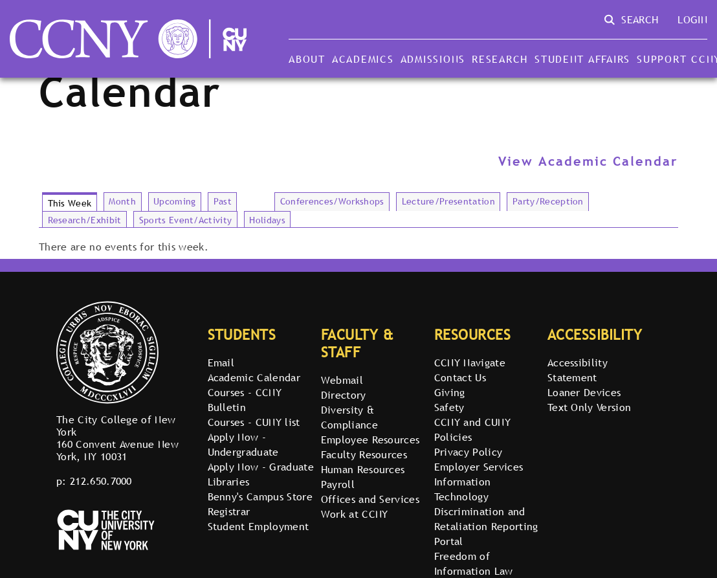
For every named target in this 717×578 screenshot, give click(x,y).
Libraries (229, 481)
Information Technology (462, 489)
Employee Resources (370, 439)
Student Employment (258, 526)
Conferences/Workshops (332, 201)
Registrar (229, 511)
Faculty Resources (364, 454)
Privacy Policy (468, 452)
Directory (343, 395)
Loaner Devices (584, 392)
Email (221, 362)
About (307, 58)
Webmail (342, 380)
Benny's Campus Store (260, 496)
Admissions (433, 58)
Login (692, 19)
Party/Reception (548, 201)
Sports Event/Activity (185, 220)
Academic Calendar (254, 377)
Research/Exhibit (85, 220)
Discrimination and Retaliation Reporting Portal (486, 526)
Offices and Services (370, 499)
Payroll (338, 484)
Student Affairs (582, 58)
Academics (363, 58)
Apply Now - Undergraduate (243, 444)
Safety (449, 407)
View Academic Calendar (588, 161)
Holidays (267, 220)
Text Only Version (589, 407)
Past (223, 201)
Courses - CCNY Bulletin (244, 399)
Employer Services (478, 467)
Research (500, 58)
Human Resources (363, 469)
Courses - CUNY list (254, 422)
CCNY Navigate (469, 362)
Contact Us (460, 377)
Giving (449, 392)
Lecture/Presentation (448, 201)
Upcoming (174, 201)
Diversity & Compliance (349, 417)
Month (122, 201)
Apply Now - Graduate (261, 467)
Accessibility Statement (577, 369)
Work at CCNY (354, 514)
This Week (70, 203)
